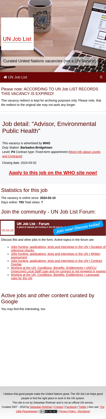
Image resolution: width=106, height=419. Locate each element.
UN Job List (15, 77)
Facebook (71, 407)
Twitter (82, 407)
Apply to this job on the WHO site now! (53, 172)
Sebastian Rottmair (41, 407)
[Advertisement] (53, 349)
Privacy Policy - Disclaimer (74, 411)
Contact (58, 407)
